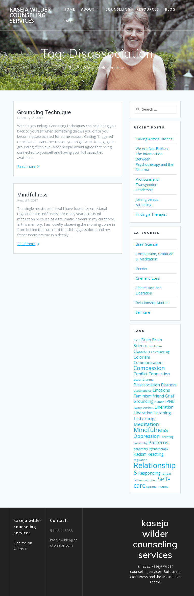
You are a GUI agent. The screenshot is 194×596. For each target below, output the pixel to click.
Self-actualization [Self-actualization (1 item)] (145, 480)
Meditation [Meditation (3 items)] (146, 424)
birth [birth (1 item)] (137, 340)
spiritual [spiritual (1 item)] (152, 486)
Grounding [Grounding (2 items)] (143, 401)
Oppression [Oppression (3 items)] (147, 436)
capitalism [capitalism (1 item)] (155, 346)
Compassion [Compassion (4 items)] (149, 368)
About (88, 9)
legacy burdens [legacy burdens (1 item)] (144, 407)
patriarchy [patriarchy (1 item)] (140, 443)
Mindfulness (32, 194)
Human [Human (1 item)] (159, 402)
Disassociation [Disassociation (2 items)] (147, 385)
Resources (147, 9)
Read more (26, 166)
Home (69, 9)
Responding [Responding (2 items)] (149, 473)
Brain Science (147, 244)
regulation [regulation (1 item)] (140, 460)
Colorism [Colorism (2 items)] (142, 357)
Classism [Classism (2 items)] (142, 351)
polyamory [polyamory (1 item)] (141, 449)
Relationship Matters (152, 302)
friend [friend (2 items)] (158, 396)
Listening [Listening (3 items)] (144, 418)
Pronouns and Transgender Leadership (147, 184)
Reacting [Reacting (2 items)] (155, 454)
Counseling (117, 9)
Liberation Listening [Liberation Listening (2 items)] (152, 413)
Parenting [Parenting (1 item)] (167, 437)
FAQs (69, 20)
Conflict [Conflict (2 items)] (141, 374)
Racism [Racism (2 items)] (140, 454)
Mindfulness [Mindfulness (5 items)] (151, 430)
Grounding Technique (44, 112)
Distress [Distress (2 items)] (168, 385)
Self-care (143, 312)
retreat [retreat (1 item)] (166, 473)
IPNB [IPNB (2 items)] (170, 401)
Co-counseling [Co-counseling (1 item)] (160, 352)
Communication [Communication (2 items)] (148, 362)
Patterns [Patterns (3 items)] (158, 442)
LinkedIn (20, 548)
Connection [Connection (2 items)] (159, 374)
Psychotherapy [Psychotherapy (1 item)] (158, 449)
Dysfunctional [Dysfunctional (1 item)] (143, 390)
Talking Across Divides (154, 139)
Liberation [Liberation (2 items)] (164, 407)
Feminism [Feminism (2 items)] (143, 396)
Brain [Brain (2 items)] (146, 340)
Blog (170, 9)
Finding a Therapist (151, 214)
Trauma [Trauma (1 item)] (163, 486)
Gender (142, 268)
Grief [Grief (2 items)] (169, 396)
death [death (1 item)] (137, 379)
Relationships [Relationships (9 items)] (155, 468)
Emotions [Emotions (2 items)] (161, 390)
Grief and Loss (147, 278)
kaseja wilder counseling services (30, 15)
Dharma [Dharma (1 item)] (147, 379)
